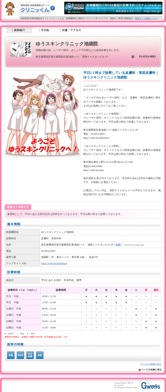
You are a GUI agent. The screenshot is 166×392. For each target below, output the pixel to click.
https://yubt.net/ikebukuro (54, 263)
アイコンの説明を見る (150, 364)
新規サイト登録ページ (145, 18)
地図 (118, 244)
